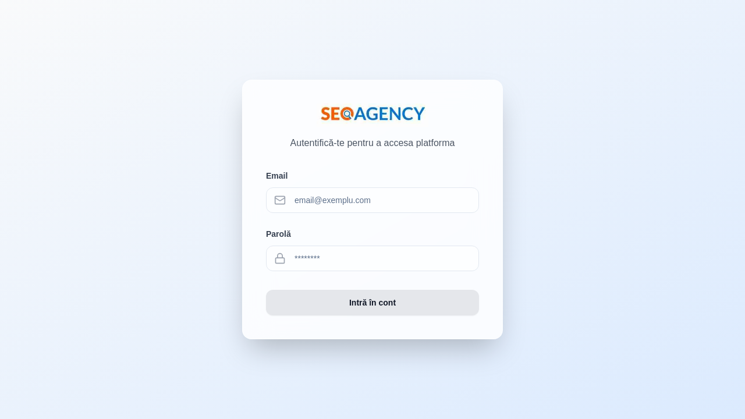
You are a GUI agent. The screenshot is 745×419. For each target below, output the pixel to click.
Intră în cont (372, 302)
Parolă (278, 234)
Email (277, 175)
